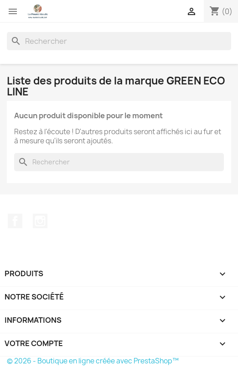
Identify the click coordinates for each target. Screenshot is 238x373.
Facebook (15, 221)
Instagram (40, 221)
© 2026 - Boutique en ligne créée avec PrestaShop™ (93, 361)
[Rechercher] (119, 41)
